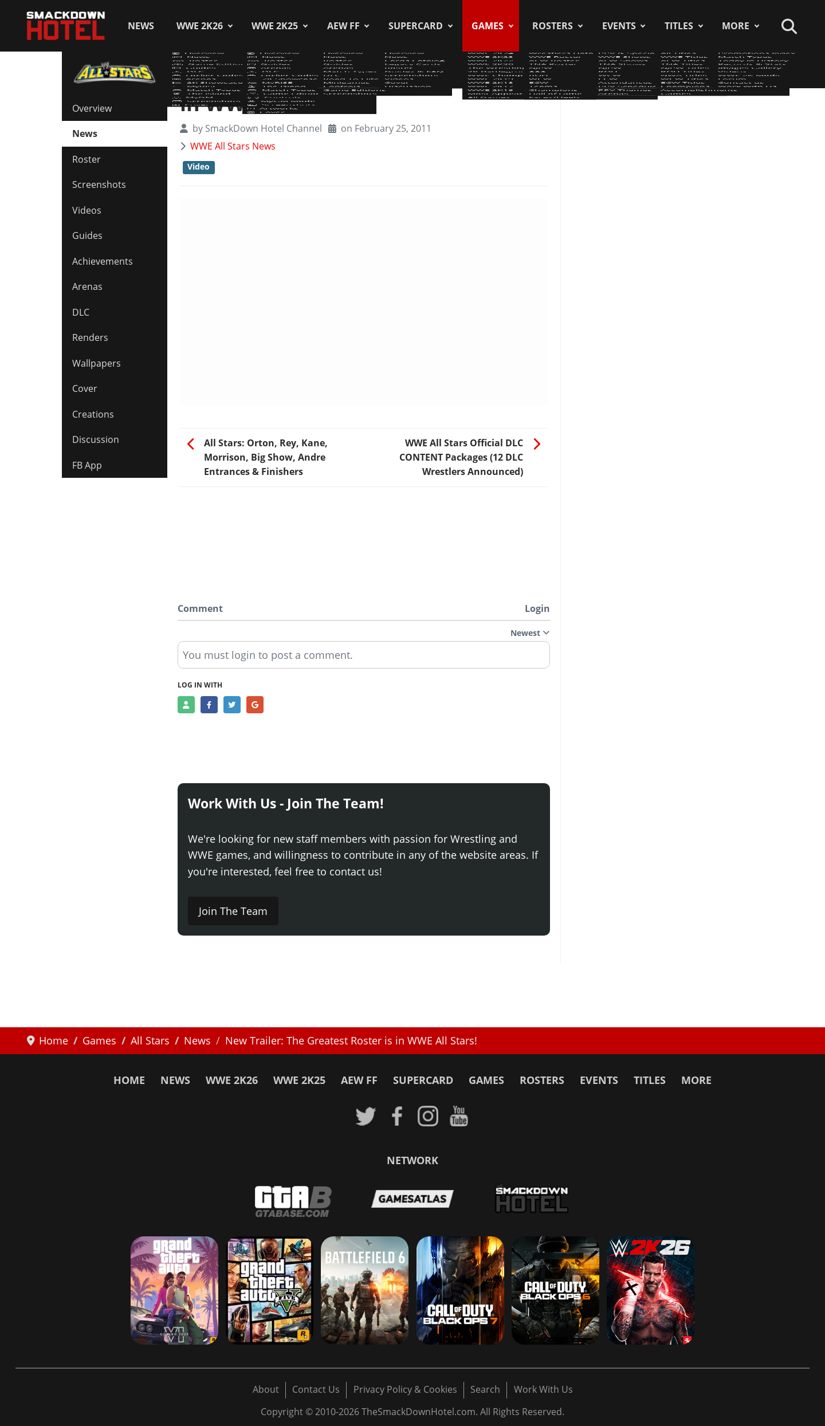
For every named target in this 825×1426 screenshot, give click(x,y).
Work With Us (543, 1389)
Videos (86, 210)
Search (485, 1389)
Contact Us (316, 1389)
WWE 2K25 (275, 25)
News (141, 25)
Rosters (552, 25)
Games (488, 25)
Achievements (102, 261)
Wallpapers (96, 363)
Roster (86, 159)
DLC (80, 312)
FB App (87, 465)
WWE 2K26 (199, 25)
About (266, 1389)
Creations (93, 414)
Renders (90, 337)
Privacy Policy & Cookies (405, 1389)
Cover (84, 388)
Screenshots (99, 184)
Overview (92, 108)
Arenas (87, 286)
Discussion (95, 439)
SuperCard (415, 25)
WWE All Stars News (233, 146)
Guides (87, 235)
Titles (679, 25)
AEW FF (343, 25)
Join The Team (233, 911)
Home (129, 1080)
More (735, 25)
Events (619, 25)
